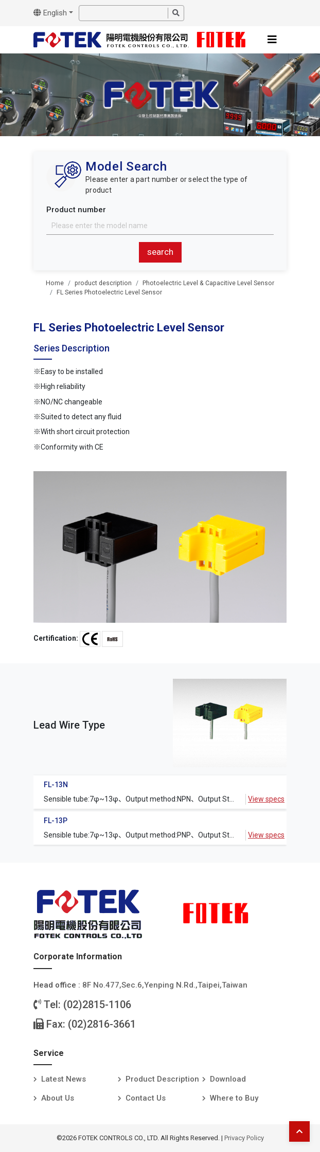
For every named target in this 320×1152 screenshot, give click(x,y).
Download (228, 1079)
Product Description (162, 1079)
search (160, 252)
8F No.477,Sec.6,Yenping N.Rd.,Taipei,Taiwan (164, 985)
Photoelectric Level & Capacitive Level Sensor (208, 283)
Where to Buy (234, 1098)
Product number (76, 209)
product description (103, 283)
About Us (57, 1098)
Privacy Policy (244, 1138)
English (50, 12)
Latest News (63, 1079)
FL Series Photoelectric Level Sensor (109, 292)
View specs (266, 799)
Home (55, 283)
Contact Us (146, 1098)
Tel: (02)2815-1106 (82, 1004)
